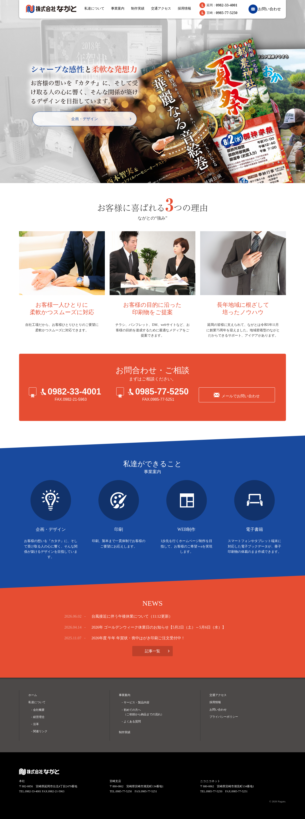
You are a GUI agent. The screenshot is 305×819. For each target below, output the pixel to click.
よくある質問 (132, 721)
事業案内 (117, 8)
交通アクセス (161, 8)
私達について (94, 8)
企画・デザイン (84, 119)
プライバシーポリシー (223, 716)
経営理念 (39, 717)
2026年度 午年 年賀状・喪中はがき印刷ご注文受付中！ (138, 638)
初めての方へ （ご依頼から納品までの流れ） (144, 712)
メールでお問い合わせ (241, 396)
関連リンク (40, 731)
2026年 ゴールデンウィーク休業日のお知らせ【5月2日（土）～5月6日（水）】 (159, 627)
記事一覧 (152, 651)
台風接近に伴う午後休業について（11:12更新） (132, 616)
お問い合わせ (269, 9)
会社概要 (39, 710)
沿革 (36, 724)
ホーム (32, 695)
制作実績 (137, 8)
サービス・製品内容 (136, 702)
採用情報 (184, 8)
